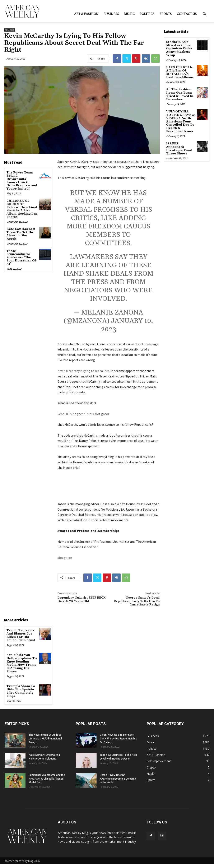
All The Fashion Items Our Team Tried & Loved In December (179, 94)
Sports (165, 14)
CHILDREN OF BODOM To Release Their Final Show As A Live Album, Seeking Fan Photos (21, 209)
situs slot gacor (98, 414)
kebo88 (62, 414)
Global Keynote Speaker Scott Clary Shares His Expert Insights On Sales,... (118, 738)
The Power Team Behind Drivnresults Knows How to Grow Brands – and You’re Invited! (21, 181)
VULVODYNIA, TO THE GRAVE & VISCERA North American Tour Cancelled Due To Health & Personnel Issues (180, 120)
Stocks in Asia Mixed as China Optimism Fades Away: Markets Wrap (179, 48)
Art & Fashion (86, 14)
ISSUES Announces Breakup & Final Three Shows (178, 147)
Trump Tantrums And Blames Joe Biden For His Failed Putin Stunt (20, 635)
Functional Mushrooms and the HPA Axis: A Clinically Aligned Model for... (47, 778)
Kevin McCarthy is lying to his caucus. (83, 371)
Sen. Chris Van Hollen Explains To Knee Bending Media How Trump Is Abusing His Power (21, 663)
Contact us (187, 14)
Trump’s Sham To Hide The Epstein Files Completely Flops (20, 690)
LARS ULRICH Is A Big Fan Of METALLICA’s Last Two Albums (179, 72)
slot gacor (77, 414)
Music (129, 14)
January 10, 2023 (127, 325)
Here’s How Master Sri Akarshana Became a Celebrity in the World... (118, 778)
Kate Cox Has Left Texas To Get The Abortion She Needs (20, 234)
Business (111, 14)
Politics (147, 14)
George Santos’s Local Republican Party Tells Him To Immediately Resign (137, 601)
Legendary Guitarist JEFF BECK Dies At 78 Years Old (81, 599)
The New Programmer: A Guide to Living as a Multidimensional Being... (45, 738)
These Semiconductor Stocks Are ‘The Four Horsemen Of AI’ (21, 257)
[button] (204, 14)
